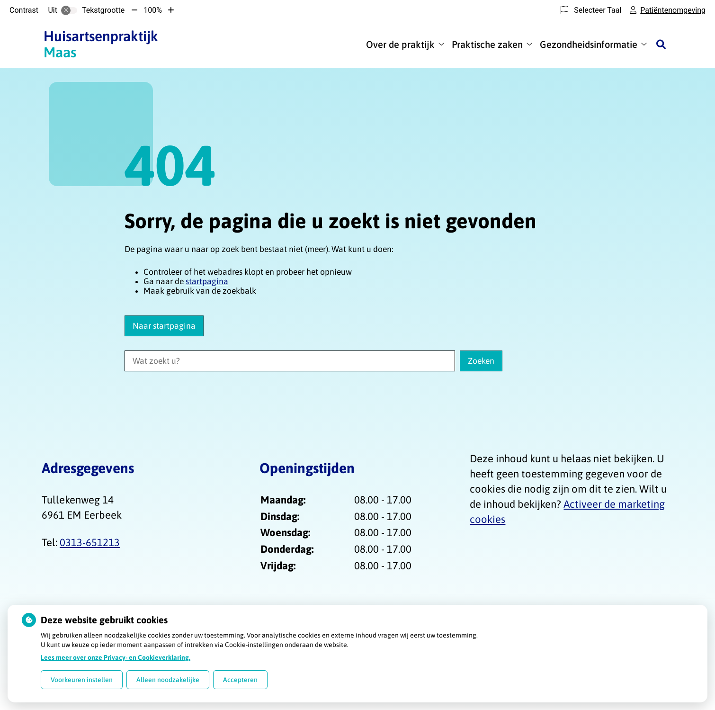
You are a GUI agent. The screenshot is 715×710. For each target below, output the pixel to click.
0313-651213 (90, 542)
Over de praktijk (400, 44)
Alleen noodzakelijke (167, 679)
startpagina (207, 281)
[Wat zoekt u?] (290, 361)
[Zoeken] (661, 44)
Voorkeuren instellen (82, 679)
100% (152, 10)
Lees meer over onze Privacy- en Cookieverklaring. (115, 657)
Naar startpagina (164, 326)
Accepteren (240, 679)
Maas (101, 44)
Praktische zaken (487, 44)
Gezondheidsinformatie (588, 44)
